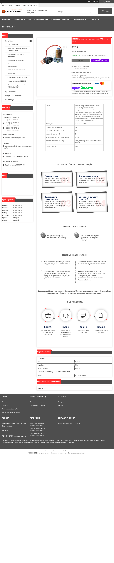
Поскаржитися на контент (59, 453)
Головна (6, 19)
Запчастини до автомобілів (17, 77)
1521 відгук (94, 1)
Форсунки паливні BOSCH (17, 81)
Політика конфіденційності (11, 409)
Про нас (4, 402)
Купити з (100, 60)
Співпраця (9, 100)
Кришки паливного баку (16, 70)
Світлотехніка (13, 44)
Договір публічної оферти (11, 412)
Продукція (18, 19)
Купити (80, 60)
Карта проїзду (80, 19)
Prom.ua (67, 451)
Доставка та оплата (37, 19)
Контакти (95, 19)
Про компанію (8, 27)
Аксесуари (11, 73)
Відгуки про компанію (13, 96)
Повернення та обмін (60, 19)
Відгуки (60, 405)
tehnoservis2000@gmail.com (15, 138)
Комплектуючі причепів (16, 60)
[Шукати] (90, 12)
